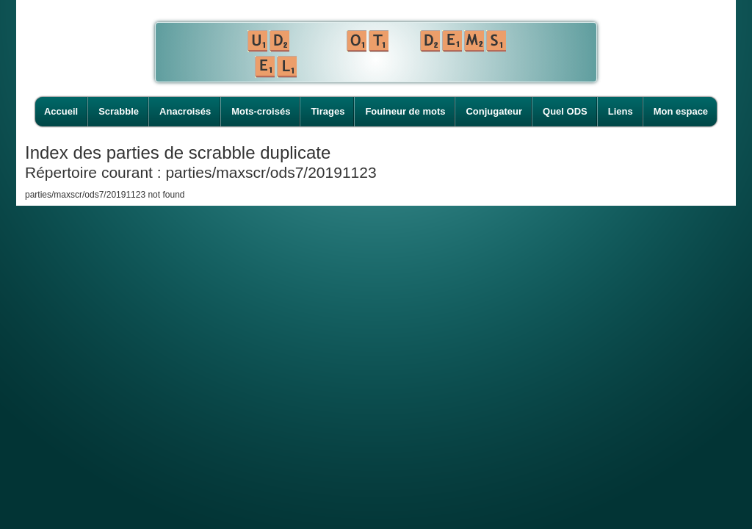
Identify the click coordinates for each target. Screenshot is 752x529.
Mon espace (681, 111)
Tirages (327, 111)
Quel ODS (565, 111)
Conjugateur (494, 111)
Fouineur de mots (405, 111)
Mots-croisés (260, 111)
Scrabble (118, 111)
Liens (620, 111)
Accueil (61, 111)
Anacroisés (185, 111)
